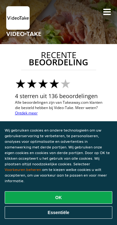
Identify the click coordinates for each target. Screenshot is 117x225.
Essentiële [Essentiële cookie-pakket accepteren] (58, 212)
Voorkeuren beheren (23, 169)
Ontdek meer (26, 113)
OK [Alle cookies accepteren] (58, 197)
